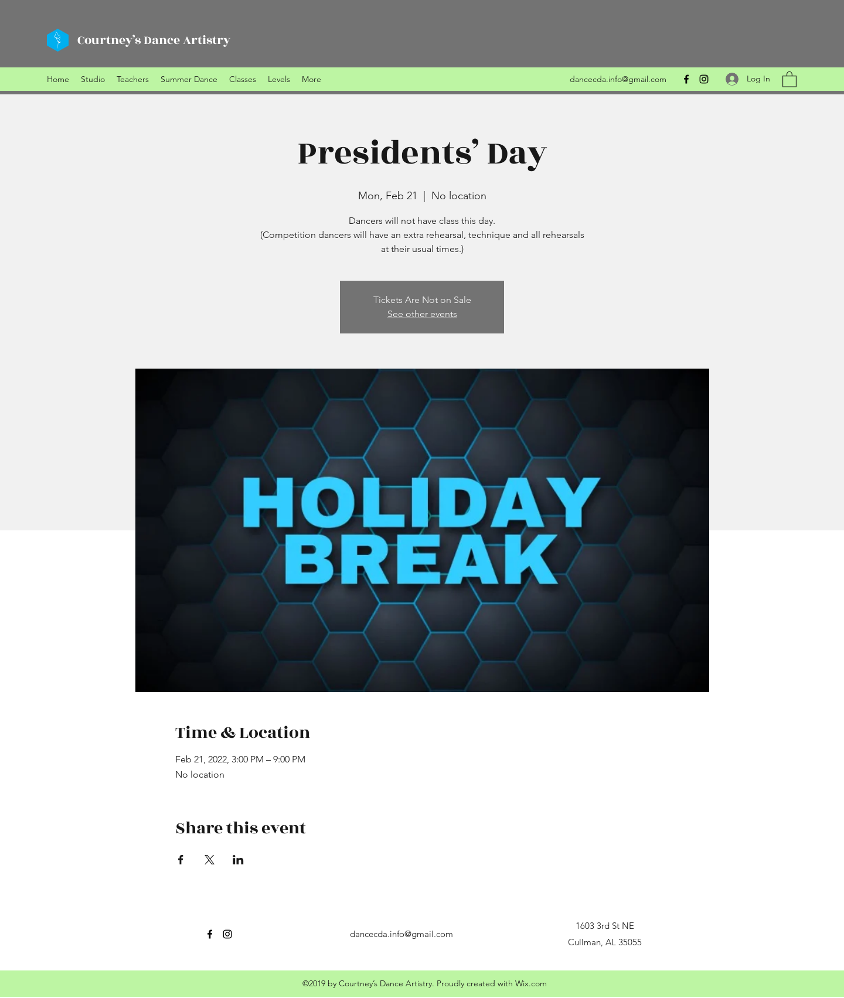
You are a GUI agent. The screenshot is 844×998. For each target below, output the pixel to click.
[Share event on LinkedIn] (238, 859)
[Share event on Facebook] (180, 859)
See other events (422, 313)
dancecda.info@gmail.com (618, 79)
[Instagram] (704, 79)
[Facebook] (686, 79)
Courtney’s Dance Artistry (153, 40)
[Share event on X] (209, 859)
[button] (789, 78)
